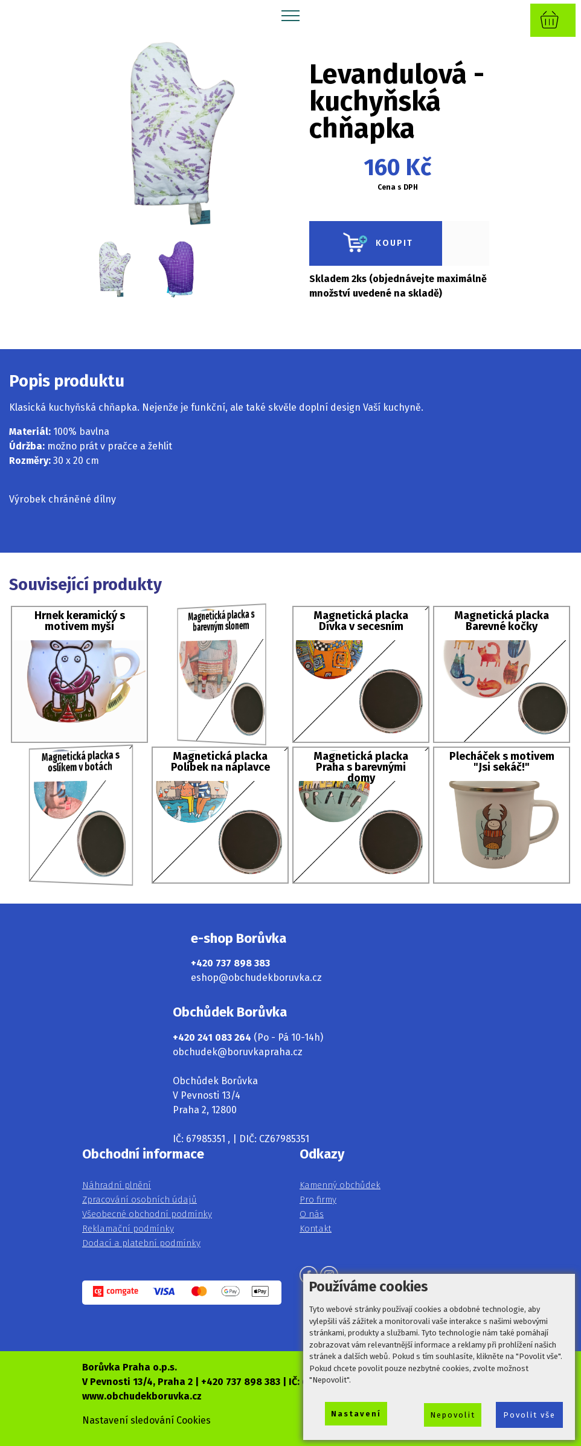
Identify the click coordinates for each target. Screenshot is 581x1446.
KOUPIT (375, 243)
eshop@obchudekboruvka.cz (256, 977)
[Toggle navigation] (290, 15)
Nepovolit (452, 1414)
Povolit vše (529, 1414)
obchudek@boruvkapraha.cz (238, 1052)
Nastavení (356, 1413)
